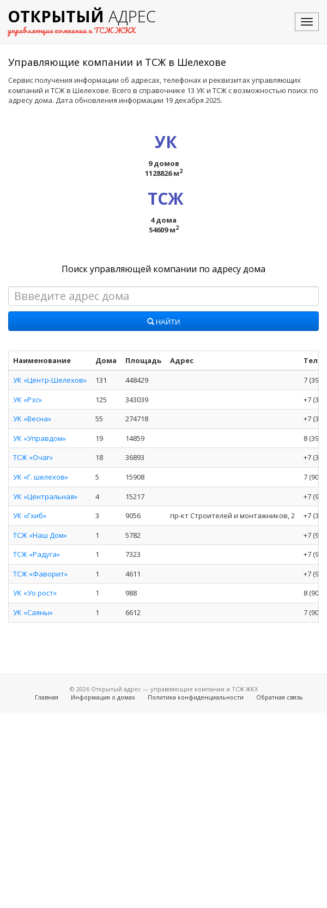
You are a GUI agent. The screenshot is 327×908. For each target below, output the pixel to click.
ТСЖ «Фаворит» (40, 574)
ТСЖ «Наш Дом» (40, 535)
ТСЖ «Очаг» (33, 457)
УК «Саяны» (33, 612)
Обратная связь (279, 697)
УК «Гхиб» (29, 515)
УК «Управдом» (39, 438)
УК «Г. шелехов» (40, 477)
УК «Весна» (32, 419)
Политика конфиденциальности (196, 697)
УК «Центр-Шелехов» (50, 380)
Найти (163, 322)
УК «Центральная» (45, 496)
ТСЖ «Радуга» (36, 554)
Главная (46, 697)
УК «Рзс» (27, 399)
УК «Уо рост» (35, 593)
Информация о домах (103, 697)
